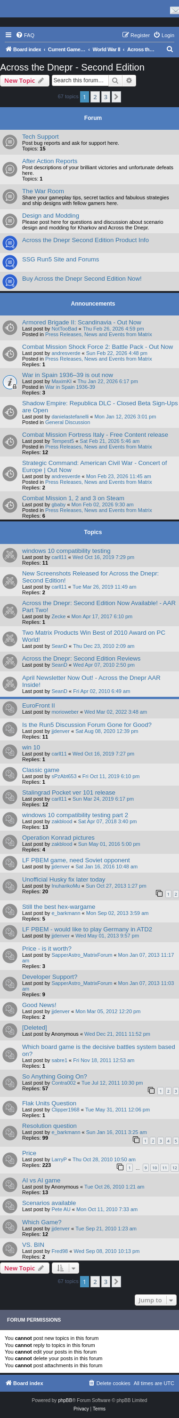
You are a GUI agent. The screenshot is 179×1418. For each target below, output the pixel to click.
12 (174, 1168)
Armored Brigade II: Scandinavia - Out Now (81, 322)
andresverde (65, 353)
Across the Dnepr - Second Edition (72, 67)
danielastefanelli (70, 416)
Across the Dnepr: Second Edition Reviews (81, 658)
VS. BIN (33, 1244)
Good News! (39, 1004)
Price (29, 1153)
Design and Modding (50, 215)
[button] (116, 96)
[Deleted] (34, 1027)
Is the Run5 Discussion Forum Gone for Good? (87, 724)
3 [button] (105, 97)
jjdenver (60, 731)
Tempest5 (62, 441)
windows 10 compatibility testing (66, 550)
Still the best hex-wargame (58, 906)
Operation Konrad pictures (58, 837)
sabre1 (59, 1060)
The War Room (43, 191)
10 (154, 1168)
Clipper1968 (65, 1109)
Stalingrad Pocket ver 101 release (68, 792)
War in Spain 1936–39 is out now (67, 374)
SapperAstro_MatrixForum (81, 955)
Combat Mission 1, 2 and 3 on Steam (73, 498)
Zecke (58, 616)
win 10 (31, 747)
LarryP (58, 1159)
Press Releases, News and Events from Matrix (98, 334)
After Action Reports (49, 161)
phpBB (65, 1400)
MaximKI (61, 381)
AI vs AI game (41, 1180)
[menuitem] (25, 35)
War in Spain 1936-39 (70, 387)
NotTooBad (64, 328)
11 (164, 1168)
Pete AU (60, 1209)
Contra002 (63, 1083)
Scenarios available (49, 1202)
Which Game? (42, 1222)
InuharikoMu (65, 886)
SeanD (59, 646)
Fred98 (59, 1251)
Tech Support (40, 136)
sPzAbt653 (63, 776)
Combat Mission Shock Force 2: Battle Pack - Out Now (97, 346)
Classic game (40, 769)
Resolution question (49, 1125)
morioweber (64, 712)
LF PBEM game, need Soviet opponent (76, 860)
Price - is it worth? (47, 948)
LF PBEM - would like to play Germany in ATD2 (87, 929)
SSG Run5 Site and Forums (60, 259)
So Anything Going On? (54, 1076)
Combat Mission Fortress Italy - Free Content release (95, 434)
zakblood (61, 821)
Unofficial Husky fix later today (63, 879)
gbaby (58, 504)
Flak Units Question (49, 1103)
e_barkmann (65, 913)
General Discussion (67, 422)
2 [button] (95, 97)
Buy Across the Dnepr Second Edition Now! (82, 278)
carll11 (58, 557)
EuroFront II (38, 705)
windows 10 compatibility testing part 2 (75, 815)
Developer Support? (49, 976)
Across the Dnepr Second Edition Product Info (85, 240)
